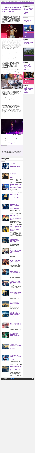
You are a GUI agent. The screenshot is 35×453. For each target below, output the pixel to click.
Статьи (18, 3)
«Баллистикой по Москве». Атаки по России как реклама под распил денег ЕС (15, 435)
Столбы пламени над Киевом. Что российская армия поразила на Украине (15, 348)
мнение (26, 17)
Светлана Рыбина (4, 13)
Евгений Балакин (19, 182)
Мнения (22, 3)
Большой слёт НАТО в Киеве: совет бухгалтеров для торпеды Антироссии (15, 207)
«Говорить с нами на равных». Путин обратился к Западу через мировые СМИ (15, 273)
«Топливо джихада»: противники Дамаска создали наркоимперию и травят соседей (15, 390)
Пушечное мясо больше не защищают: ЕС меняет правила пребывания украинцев (15, 250)
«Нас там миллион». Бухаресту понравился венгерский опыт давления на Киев (15, 228)
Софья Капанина (19, 431)
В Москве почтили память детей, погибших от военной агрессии (15, 316)
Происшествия (26, 55)
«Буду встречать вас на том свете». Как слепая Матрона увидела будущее (15, 380)
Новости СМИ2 (3, 159)
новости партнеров (5, 158)
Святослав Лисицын (18, 344)
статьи (3, 161)
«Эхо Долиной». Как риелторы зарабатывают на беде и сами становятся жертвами (15, 424)
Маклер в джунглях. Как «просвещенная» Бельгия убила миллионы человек (28, 42)
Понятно (30, 445)
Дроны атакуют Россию (13, 1)
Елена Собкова (19, 322)
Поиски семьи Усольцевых (23, 1)
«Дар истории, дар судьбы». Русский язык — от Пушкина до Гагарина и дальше (15, 175)
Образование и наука (27, 79)
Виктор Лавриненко (19, 224)
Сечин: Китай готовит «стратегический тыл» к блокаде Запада (11, 151)
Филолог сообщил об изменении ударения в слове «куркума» (11, 152)
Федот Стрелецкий (19, 301)
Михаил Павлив (19, 213)
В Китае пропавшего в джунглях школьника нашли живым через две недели (28, 58)
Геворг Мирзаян (19, 171)
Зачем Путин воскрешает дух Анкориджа (27, 20)
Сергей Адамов (19, 354)
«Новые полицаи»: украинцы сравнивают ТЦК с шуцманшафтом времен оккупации (15, 337)
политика (26, 85)
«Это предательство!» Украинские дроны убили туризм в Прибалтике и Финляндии (15, 358)
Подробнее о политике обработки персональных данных (18, 446)
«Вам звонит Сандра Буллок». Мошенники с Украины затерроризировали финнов (15, 217)
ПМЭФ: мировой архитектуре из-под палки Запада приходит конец (15, 165)
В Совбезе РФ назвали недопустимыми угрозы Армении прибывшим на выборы (28, 35)
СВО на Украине (31, 1)
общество (26, 39)
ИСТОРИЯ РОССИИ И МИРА (28, 46)
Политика (25, 32)
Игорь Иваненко (19, 235)
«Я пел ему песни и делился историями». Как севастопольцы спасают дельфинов (15, 305)
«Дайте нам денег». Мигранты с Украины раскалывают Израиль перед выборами (14, 262)
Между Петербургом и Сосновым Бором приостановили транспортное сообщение (28, 11)
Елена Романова (19, 312)
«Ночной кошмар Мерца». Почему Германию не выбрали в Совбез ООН (15, 295)
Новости (13, 3)
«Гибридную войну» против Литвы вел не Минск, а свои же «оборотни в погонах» (28, 89)
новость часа (27, 6)
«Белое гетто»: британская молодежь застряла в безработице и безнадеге (28, 66)
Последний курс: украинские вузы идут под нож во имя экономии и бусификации (15, 402)
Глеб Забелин (20, 192)
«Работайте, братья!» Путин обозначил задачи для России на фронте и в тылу (15, 186)
